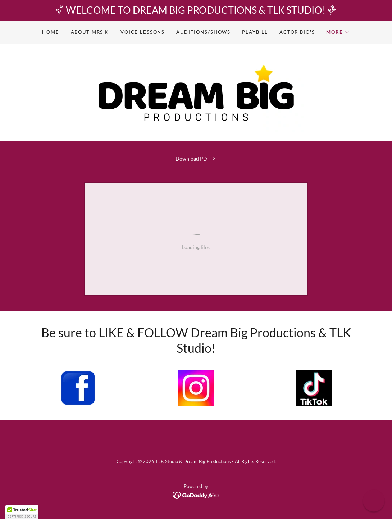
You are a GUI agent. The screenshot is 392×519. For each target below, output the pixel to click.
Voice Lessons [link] (142, 32)
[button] (338, 32)
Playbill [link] (255, 32)
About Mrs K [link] (90, 32)
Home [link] (50, 32)
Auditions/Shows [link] (203, 32)
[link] (196, 92)
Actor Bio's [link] (297, 32)
